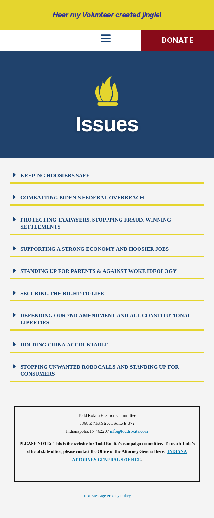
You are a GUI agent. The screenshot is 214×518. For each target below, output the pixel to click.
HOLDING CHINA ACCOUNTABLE (64, 344)
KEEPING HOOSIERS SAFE (55, 175)
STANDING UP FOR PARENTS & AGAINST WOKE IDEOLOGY (98, 271)
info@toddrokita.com (129, 431)
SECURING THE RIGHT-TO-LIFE (62, 293)
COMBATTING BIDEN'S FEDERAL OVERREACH (82, 197)
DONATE (178, 40)
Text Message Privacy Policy (107, 495)
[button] (107, 176)
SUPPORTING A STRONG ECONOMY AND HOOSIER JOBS (94, 249)
